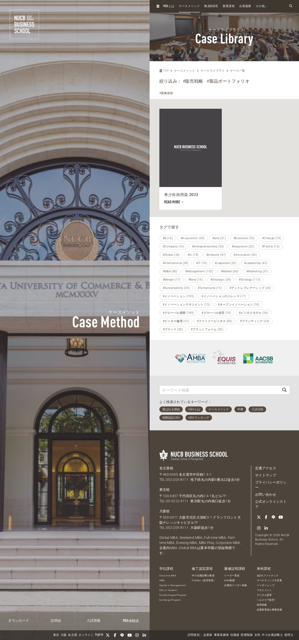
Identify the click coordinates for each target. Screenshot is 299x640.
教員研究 (211, 6)
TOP (164, 70)
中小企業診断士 (272, 635)
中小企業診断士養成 (203, 575)
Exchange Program (170, 600)
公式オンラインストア (271, 504)
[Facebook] (115, 635)
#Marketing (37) (257, 271)
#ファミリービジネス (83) (214, 321)
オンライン (86, 635)
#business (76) (244, 238)
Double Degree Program (173, 595)
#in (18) (193, 254)
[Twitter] (107, 635)
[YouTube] (129, 635)
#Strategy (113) (249, 279)
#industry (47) (216, 254)
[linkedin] (144, 635)
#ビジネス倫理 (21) (176, 321)
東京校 (164, 490)
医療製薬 (247, 635)
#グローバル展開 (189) (178, 313)
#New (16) (195, 279)
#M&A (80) (170, 271)
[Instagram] (137, 635)
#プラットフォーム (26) (207, 329)
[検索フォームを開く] (290, 6)
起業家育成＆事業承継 (269, 609)
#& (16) (168, 238)
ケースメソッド (189, 6)
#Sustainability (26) (176, 288)
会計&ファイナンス (268, 575)
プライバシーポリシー (271, 484)
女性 (257, 635)
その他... (261, 6)
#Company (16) (173, 246)
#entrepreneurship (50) (208, 246)
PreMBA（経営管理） (204, 580)
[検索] (284, 390)
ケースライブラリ (213, 70)
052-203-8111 (177, 480)
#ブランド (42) (173, 329)
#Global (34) (171, 254)
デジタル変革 (264, 595)
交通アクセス (265, 468)
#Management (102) (199, 271)
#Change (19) (271, 238)
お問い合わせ (265, 494)
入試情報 (93, 620)
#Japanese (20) (225, 263)
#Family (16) (271, 246)
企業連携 (245, 6)
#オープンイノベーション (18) (238, 304)
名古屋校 (166, 468)
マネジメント (264, 590)
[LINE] (122, 635)
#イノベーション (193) (178, 296)
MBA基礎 (229, 580)
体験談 (131, 621)
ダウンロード (18, 620)
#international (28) (176, 263)
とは (168, 6)
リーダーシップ (265, 585)
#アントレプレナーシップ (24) (250, 288)
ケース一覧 (237, 70)
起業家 (207, 635)
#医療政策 (166, 93)
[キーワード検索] (220, 390)
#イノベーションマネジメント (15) (186, 304)
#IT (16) (201, 263)
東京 (56, 635)
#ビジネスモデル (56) (253, 313)
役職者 (234, 635)
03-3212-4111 (177, 501)
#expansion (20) (243, 246)
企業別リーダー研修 (235, 585)
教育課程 (229, 6)
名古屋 (72, 635)
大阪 (64, 635)
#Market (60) (230, 271)
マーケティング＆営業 (269, 580)
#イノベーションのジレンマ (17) (224, 296)
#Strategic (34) (221, 279)
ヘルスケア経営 (265, 600)
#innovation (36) (245, 254)
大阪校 (164, 511)
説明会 (56, 620)
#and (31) (219, 238)
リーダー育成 (231, 575)
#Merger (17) (172, 279)
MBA (162, 580)
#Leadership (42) (256, 263)
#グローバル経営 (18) (216, 313)
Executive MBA (167, 575)
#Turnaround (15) (210, 288)
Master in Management (172, 585)
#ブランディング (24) (255, 321)
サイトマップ (265, 475)
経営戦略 (262, 604)
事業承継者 (221, 635)
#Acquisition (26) (193, 238)
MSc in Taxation (168, 590)
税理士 (288, 635)
